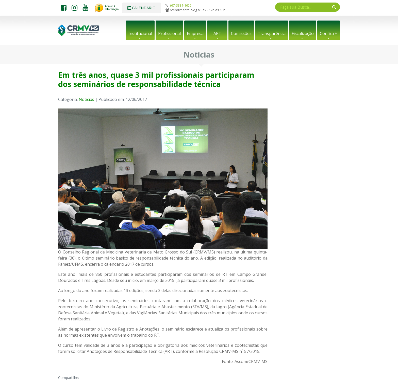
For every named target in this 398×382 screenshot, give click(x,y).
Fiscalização (303, 33)
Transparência (272, 33)
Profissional (169, 33)
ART (217, 33)
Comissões (241, 33)
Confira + (328, 33)
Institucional (140, 33)
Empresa (195, 33)
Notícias (86, 99)
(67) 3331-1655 (180, 5)
